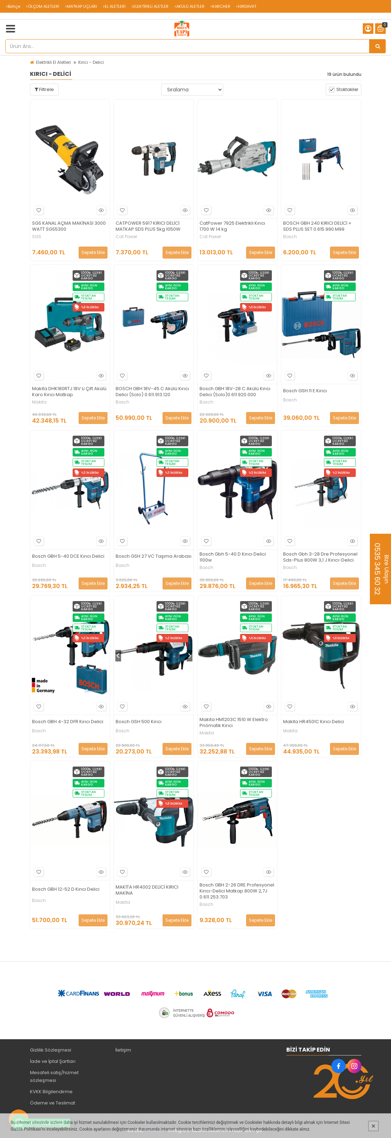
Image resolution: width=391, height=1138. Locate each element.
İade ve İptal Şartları (52, 1061)
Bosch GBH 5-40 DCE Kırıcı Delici (68, 556)
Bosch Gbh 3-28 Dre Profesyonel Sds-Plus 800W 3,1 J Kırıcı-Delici (320, 557)
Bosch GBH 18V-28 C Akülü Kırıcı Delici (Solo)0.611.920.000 (235, 392)
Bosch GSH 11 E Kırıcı (305, 391)
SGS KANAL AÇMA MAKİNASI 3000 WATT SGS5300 (69, 226)
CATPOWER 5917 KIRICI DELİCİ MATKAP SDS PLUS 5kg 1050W (148, 226)
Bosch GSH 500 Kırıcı (138, 722)
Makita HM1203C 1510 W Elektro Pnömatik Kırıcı (234, 723)
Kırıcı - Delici (91, 62)
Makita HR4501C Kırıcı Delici (313, 722)
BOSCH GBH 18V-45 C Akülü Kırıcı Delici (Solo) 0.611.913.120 (152, 392)
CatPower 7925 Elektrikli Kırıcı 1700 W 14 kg (232, 226)
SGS (36, 236)
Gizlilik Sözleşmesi (50, 1050)
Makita (39, 402)
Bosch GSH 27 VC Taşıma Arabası (153, 556)
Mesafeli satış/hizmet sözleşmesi (54, 1076)
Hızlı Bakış (100, 210)
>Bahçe (13, 6)
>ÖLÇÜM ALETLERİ (42, 6)
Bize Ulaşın (381, 569)
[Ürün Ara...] (377, 46)
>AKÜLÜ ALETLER (189, 6)
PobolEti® (156, 1130)
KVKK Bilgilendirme (51, 1091)
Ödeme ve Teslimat (52, 1103)
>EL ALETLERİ (114, 6)
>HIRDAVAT (246, 6)
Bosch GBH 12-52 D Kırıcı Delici (65, 889)
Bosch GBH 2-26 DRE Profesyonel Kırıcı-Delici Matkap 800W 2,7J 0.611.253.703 (237, 891)
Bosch (290, 236)
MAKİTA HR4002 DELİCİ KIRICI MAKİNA (147, 890)
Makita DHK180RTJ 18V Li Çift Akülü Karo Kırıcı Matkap (69, 392)
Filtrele (44, 89)
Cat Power (126, 236)
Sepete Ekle (93, 252)
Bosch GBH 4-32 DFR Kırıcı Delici (67, 722)
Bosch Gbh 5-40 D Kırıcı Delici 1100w (233, 557)
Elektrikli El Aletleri (53, 62)
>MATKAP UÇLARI (81, 6)
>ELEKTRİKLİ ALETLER (150, 6)
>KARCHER (220, 6)
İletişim (123, 1050)
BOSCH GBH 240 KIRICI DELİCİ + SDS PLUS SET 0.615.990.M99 (317, 226)
